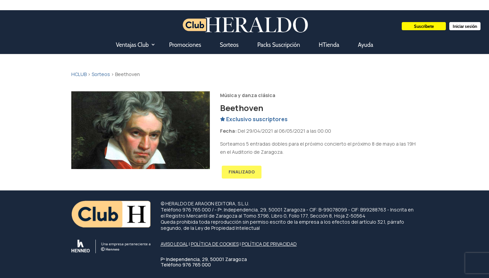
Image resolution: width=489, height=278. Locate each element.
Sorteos (229, 44)
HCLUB (79, 74)
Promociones (185, 44)
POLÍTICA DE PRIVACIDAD (269, 244)
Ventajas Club (132, 44)
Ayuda (365, 44)
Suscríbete (424, 26)
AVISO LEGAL (174, 244)
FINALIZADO (242, 172)
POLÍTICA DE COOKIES (215, 244)
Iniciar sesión (465, 26)
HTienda (329, 44)
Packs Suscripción (278, 44)
